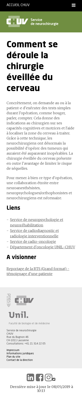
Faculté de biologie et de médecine (29, 323)
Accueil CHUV (18, 5)
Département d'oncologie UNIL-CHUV (42, 247)
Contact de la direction (20, 360)
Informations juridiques (20, 353)
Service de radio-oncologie (33, 241)
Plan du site (13, 356)
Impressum (13, 350)
